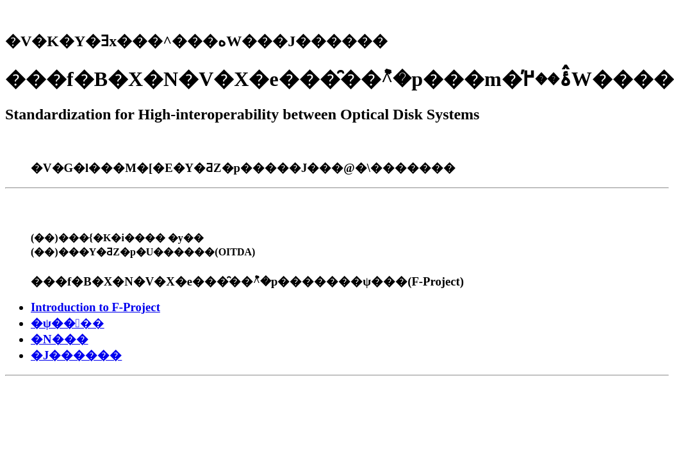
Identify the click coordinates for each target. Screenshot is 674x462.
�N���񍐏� (59, 339)
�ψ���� (67, 323)
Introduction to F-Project (95, 307)
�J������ (76, 355)
